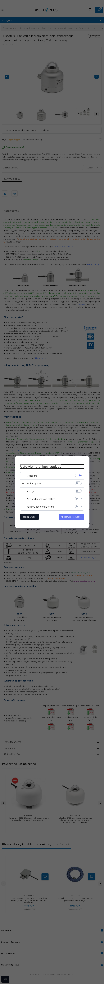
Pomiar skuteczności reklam (40, 498)
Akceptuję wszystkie (71, 516)
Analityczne (32, 491)
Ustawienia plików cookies (40, 466)
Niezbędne (31, 475)
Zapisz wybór (29, 516)
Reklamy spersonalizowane (40, 506)
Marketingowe (33, 483)
